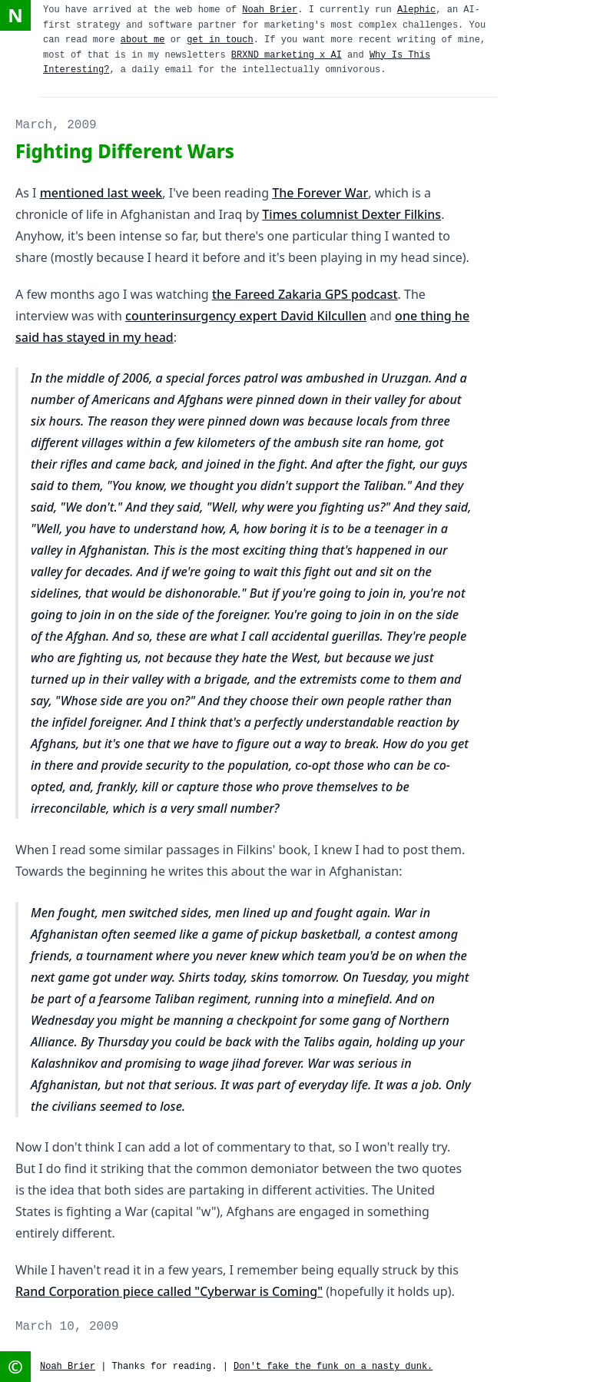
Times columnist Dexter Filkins (351, 214)
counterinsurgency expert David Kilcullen (245, 315)
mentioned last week (101, 192)
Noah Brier (269, 10)
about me (143, 40)
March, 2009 (56, 125)
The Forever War (320, 192)
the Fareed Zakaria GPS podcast (305, 294)
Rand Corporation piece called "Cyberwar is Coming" (169, 1291)
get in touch (220, 40)
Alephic (416, 10)
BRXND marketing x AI (286, 55)
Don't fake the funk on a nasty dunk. (333, 1366)
